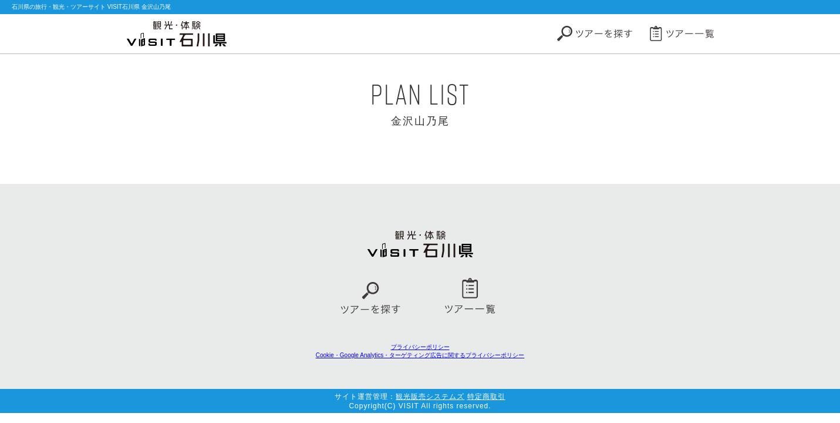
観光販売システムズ (430, 396)
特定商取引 (486, 396)
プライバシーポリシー (420, 347)
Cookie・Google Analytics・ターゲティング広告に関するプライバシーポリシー (420, 355)
